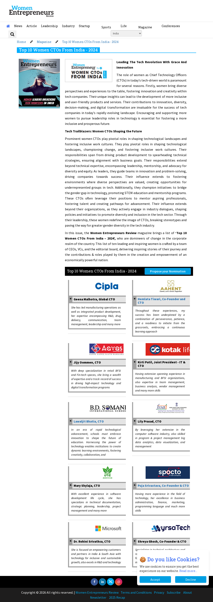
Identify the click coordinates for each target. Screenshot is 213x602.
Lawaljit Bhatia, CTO (89, 421)
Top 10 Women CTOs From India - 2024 (90, 42)
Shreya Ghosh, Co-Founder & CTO (162, 541)
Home (21, 42)
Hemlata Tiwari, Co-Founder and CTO (161, 301)
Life (124, 26)
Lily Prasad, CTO (149, 421)
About (187, 592)
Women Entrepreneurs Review (97, 592)
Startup (84, 26)
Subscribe (174, 592)
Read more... (188, 571)
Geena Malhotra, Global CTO (94, 299)
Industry (68, 26)
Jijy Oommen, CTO (87, 362)
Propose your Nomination (168, 271)
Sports (106, 27)
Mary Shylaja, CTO (87, 486)
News (18, 26)
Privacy (159, 592)
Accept (155, 579)
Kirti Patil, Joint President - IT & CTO (161, 364)
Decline (190, 579)
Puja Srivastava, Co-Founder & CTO (163, 486)
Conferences (171, 26)
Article (31, 26)
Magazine (145, 27)
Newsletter (98, 597)
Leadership (49, 26)
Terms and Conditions (136, 592)
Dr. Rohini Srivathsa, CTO (92, 541)
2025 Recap (117, 597)
